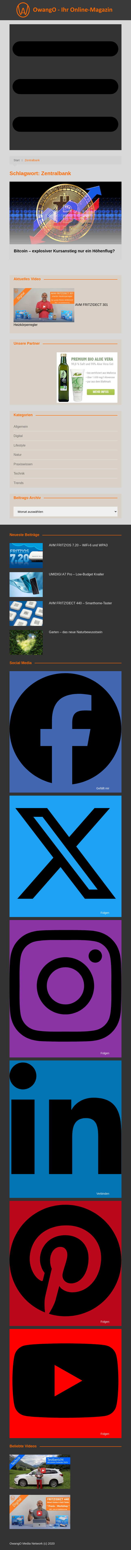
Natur (17, 454)
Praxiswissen (23, 464)
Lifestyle (20, 445)
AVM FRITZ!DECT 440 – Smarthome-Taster (80, 603)
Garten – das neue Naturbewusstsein (75, 632)
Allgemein (21, 426)
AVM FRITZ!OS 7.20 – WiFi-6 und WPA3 (78, 545)
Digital (18, 436)
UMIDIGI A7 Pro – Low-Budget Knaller (76, 574)
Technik (19, 473)
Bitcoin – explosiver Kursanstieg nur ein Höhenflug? (64, 251)
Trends (18, 483)
